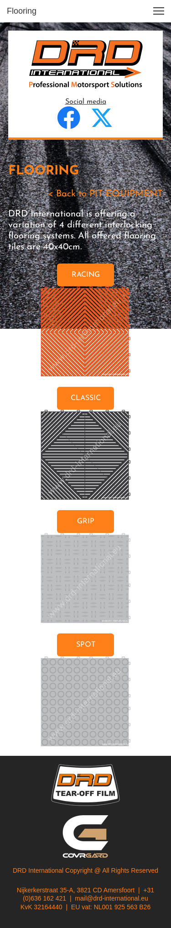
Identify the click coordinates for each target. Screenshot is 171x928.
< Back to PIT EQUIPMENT (105, 194)
